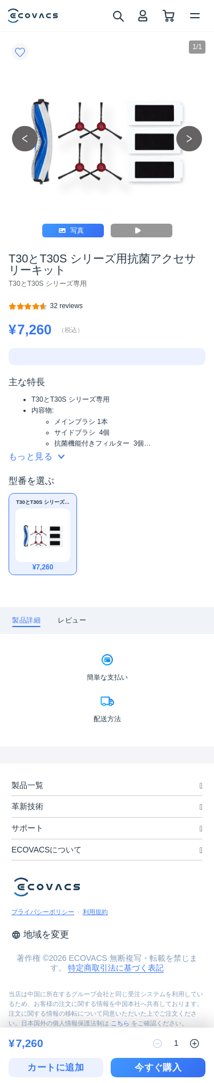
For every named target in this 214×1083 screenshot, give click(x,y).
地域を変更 (40, 934)
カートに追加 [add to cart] (55, 1067)
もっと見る (36, 456)
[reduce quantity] (157, 1043)
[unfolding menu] (201, 786)
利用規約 (95, 911)
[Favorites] (20, 52)
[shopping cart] (168, 16)
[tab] (26, 620)
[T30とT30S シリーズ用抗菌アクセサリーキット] (66, 306)
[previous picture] (25, 139)
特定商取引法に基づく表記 (116, 967)
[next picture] (189, 139)
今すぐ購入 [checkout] (158, 1067)
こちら (120, 1023)
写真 (71, 231)
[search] (118, 15)
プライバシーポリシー (42, 911)
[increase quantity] (194, 1043)
